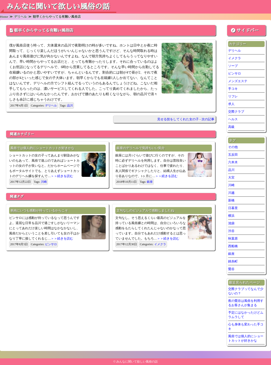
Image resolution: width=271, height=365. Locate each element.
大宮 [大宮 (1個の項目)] (231, 177)
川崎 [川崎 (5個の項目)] (231, 185)
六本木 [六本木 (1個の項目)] (233, 162)
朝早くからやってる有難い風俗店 (43, 30)
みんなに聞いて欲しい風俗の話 (58, 6)
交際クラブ (236, 111)
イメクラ (160, 244)
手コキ (233, 89)
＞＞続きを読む (62, 176)
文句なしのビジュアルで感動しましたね (145, 210)
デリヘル (51, 105)
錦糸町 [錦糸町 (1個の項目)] (233, 261)
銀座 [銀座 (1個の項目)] (231, 254)
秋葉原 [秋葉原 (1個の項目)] (233, 238)
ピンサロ (51, 244)
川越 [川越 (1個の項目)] (231, 193)
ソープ (233, 66)
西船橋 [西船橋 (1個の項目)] (233, 246)
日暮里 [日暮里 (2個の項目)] (233, 208)
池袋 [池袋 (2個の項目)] (231, 223)
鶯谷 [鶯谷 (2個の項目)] (231, 269)
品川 (70, 105)
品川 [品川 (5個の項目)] (231, 170)
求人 (231, 104)
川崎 (44, 181)
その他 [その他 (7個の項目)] (233, 147)
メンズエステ (237, 81)
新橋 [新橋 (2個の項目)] (231, 200)
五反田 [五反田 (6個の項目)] (233, 154)
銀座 (150, 181)
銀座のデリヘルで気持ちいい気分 (141, 148)
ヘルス (233, 119)
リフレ (233, 96)
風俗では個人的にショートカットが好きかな (42, 148)
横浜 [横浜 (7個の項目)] (231, 215)
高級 (231, 127)
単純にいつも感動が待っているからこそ (39, 210)
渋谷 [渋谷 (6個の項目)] (231, 231)
